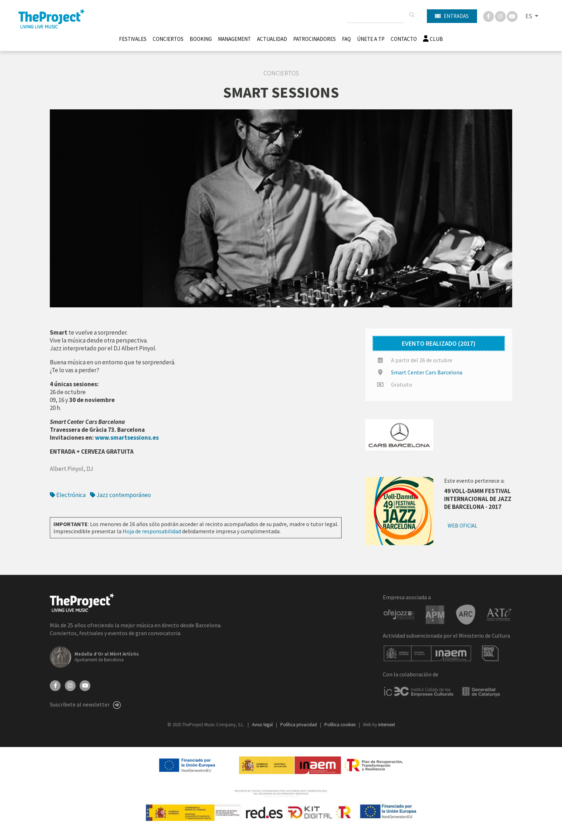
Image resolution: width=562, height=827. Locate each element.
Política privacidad (299, 725)
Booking (201, 39)
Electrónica (68, 495)
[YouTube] (85, 685)
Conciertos (168, 39)
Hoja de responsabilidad (152, 531)
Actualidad (272, 39)
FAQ (346, 39)
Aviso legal (263, 725)
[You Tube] (512, 16)
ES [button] (529, 16)
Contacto (404, 39)
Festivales (133, 39)
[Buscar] (412, 15)
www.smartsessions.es (127, 437)
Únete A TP (371, 39)
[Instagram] (501, 16)
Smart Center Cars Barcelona (426, 372)
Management (234, 39)
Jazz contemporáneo (120, 495)
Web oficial (462, 525)
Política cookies (340, 725)
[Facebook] (489, 16)
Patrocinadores (314, 39)
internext (386, 725)
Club (433, 39)
